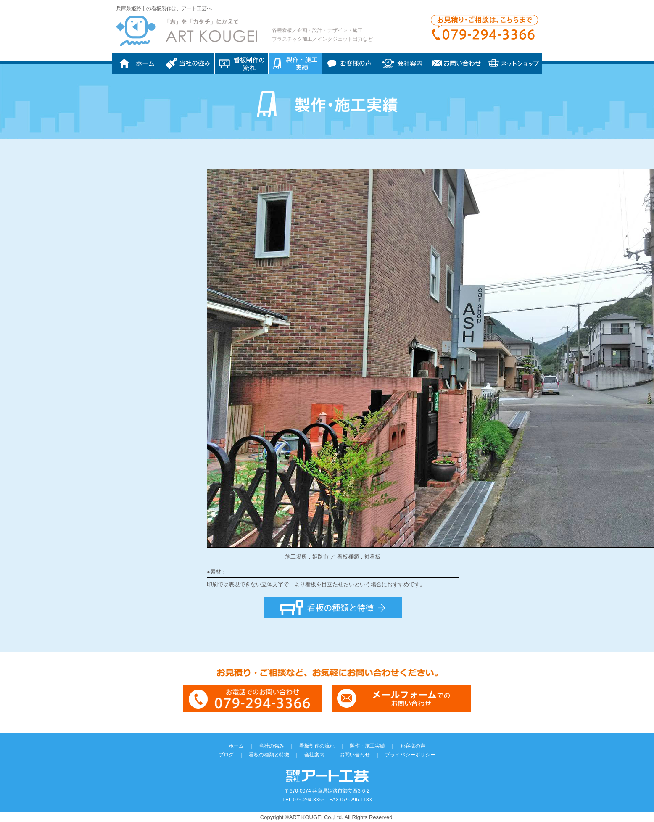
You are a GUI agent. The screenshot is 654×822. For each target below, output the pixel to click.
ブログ (226, 755)
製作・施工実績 (367, 746)
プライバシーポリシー (410, 755)
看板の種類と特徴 (269, 755)
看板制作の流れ (241, 63)
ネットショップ (513, 63)
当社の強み (187, 63)
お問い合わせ (456, 63)
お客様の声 (349, 63)
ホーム (136, 63)
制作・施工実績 (295, 63)
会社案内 (402, 63)
